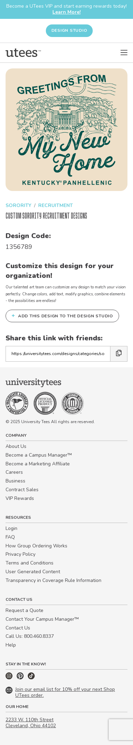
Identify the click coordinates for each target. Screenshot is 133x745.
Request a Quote (24, 610)
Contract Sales (22, 489)
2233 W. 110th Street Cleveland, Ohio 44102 (31, 722)
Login (11, 528)
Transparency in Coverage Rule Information (53, 580)
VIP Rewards (20, 498)
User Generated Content (33, 571)
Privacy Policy (20, 554)
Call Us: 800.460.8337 (30, 636)
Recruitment (55, 205)
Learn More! (66, 12)
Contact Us (18, 628)
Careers (14, 472)
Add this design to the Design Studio (62, 315)
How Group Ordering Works (36, 546)
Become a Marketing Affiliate (38, 463)
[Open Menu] (123, 52)
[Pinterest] (21, 677)
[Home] (23, 53)
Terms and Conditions (29, 563)
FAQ (10, 537)
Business (15, 481)
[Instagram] (10, 677)
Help (11, 645)
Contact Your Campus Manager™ (42, 619)
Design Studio (69, 30)
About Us (16, 446)
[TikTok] (31, 677)
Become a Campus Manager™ (39, 455)
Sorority (18, 205)
